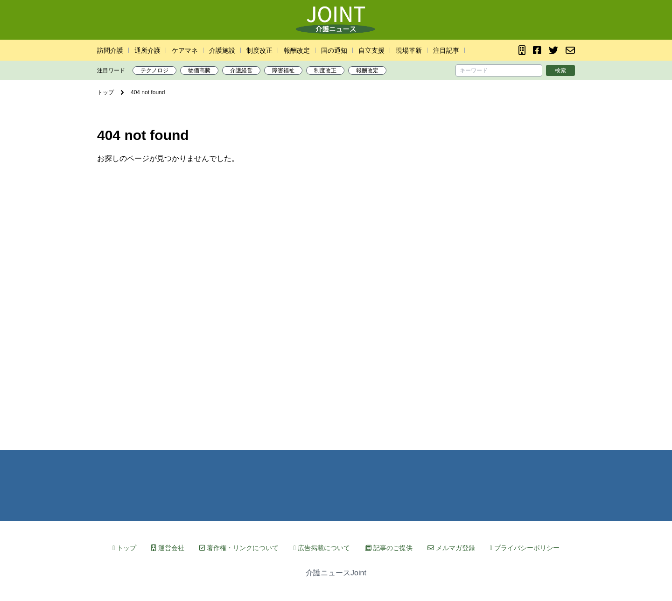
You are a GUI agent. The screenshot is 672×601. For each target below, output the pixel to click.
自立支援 (371, 50)
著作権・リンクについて (239, 548)
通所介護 (147, 50)
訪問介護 (110, 50)
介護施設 (222, 50)
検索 (560, 70)
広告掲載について (322, 548)
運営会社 (167, 548)
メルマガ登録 (451, 548)
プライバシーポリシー (525, 548)
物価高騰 (199, 70)
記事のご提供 (389, 548)
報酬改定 (297, 50)
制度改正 (259, 50)
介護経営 (241, 70)
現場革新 (409, 50)
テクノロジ (154, 70)
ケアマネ (185, 50)
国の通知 (334, 50)
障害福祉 (283, 70)
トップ (124, 548)
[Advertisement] (336, 300)
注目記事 (446, 50)
